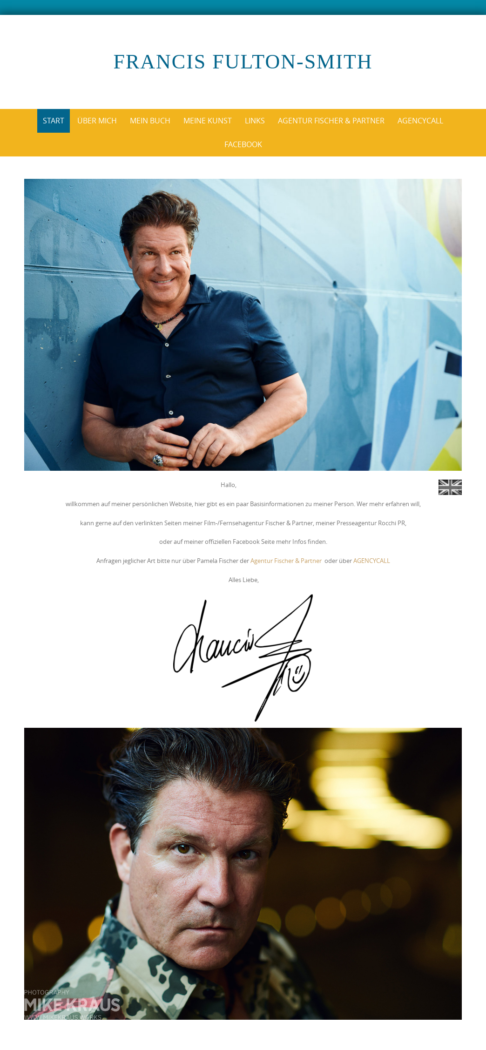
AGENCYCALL (371, 560)
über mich (97, 120)
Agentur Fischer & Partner (331, 120)
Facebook (243, 144)
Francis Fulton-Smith (242, 61)
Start (53, 120)
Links (255, 120)
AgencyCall (420, 120)
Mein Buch (150, 120)
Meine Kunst (207, 120)
